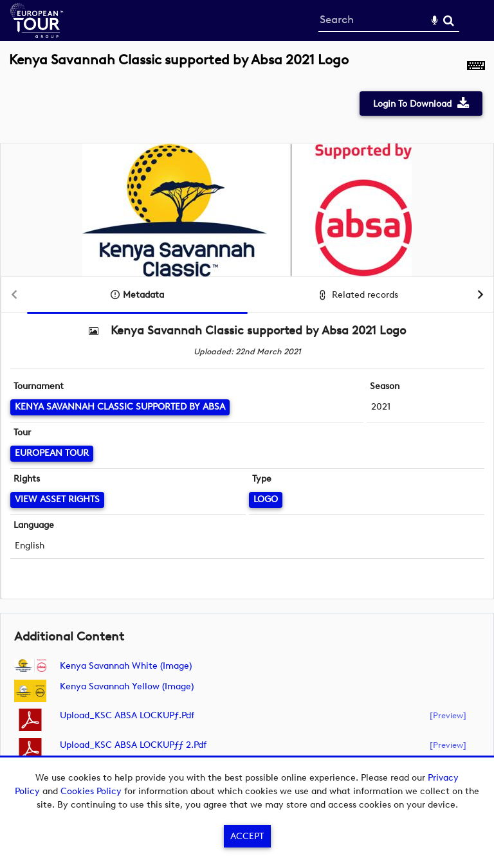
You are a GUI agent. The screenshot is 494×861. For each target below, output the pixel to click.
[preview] (448, 715)
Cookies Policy (91, 791)
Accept (247, 836)
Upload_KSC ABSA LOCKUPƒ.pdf (127, 715)
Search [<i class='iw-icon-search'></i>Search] (448, 20)
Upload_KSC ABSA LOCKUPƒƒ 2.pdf (133, 744)
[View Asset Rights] (57, 500)
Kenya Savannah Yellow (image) (127, 686)
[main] (247, 419)
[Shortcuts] (476, 67)
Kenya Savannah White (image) (126, 665)
